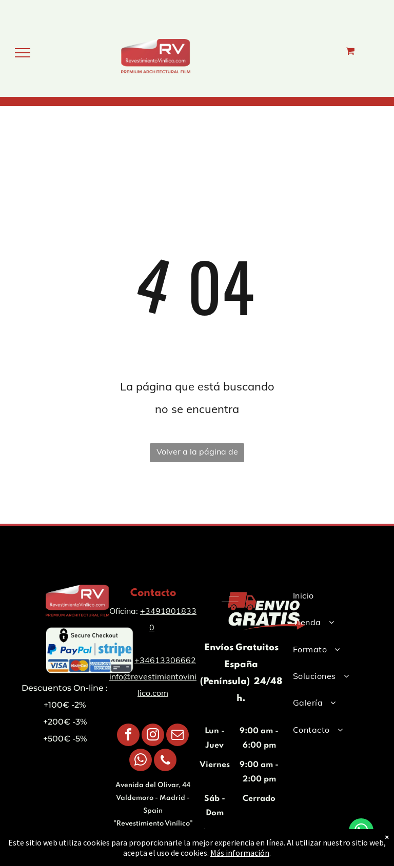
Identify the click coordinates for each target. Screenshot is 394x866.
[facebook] (128, 736)
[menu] (22, 52)
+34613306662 (165, 660)
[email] (177, 736)
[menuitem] (329, 595)
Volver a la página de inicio (197, 454)
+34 (147, 611)
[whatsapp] (140, 761)
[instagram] (153, 736)
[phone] (165, 761)
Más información (239, 855)
